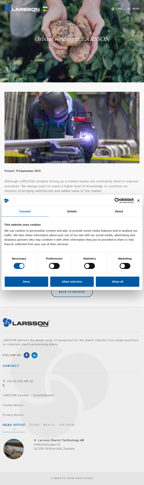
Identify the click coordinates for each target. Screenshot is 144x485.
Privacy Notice (13, 415)
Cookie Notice (13, 405)
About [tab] (119, 211)
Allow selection (72, 281)
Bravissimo (84, 478)
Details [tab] (72, 211)
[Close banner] (138, 200)
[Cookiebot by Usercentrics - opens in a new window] (117, 200)
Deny (26, 281)
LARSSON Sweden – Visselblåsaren (28, 395)
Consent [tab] (25, 211)
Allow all (117, 281)
